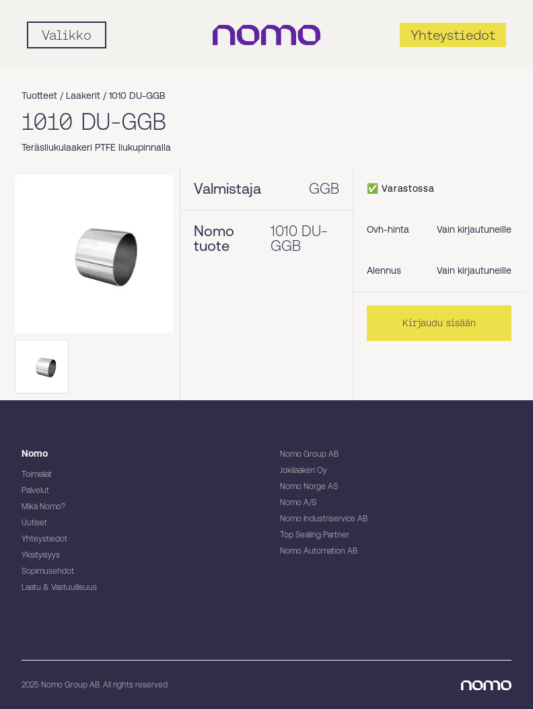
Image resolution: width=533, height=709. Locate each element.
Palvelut (35, 490)
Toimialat (37, 474)
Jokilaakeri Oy (303, 470)
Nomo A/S (298, 502)
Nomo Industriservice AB (323, 518)
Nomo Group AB (309, 454)
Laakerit (83, 95)
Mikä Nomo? (43, 506)
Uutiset (34, 522)
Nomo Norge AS (309, 486)
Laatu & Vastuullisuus (59, 587)
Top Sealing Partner (314, 534)
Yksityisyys (41, 555)
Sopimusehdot (48, 571)
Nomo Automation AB (318, 551)
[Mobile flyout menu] (66, 35)
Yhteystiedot (44, 539)
